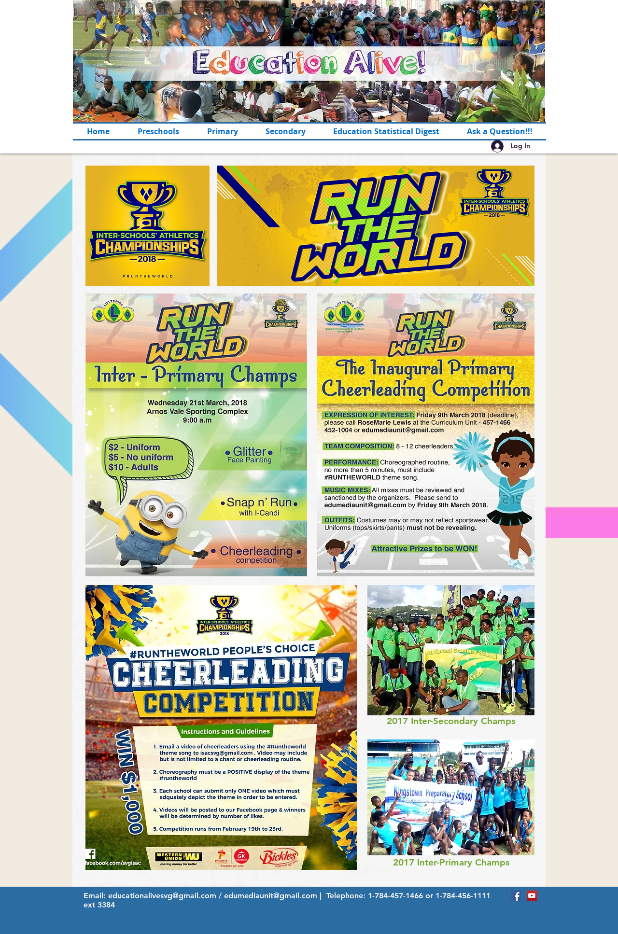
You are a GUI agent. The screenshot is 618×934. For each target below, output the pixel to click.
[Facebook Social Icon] (516, 896)
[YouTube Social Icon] (532, 896)
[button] (222, 131)
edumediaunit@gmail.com (270, 895)
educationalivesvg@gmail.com (162, 895)
